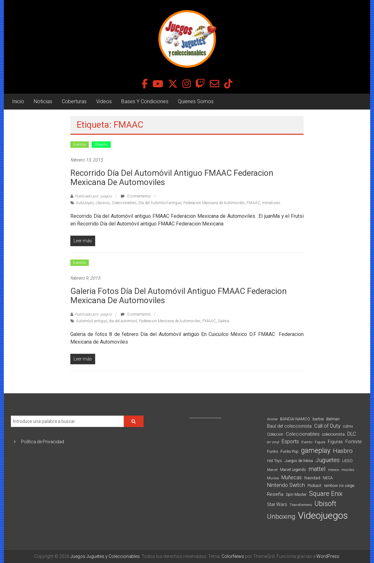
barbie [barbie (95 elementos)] (318, 419)
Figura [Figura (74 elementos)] (320, 442)
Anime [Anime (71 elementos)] (272, 419)
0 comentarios (136, 196)
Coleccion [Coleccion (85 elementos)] (275, 434)
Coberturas (74, 101)
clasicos (103, 203)
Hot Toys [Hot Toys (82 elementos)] (274, 461)
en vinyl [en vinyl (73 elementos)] (273, 442)
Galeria (223, 321)
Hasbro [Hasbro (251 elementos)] (343, 450)
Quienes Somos (196, 101)
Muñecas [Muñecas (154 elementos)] (291, 477)
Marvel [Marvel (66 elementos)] (272, 470)
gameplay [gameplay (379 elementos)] (315, 450)
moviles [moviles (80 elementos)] (348, 469)
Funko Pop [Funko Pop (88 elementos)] (289, 451)
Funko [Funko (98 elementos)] (272, 451)
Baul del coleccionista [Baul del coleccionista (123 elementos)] (289, 426)
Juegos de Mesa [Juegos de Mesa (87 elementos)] (299, 461)
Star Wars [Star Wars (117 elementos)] (277, 504)
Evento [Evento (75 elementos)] (306, 442)
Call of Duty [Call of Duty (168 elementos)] (327, 426)
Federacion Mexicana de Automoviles (214, 203)
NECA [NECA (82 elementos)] (328, 478)
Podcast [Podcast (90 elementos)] (314, 485)
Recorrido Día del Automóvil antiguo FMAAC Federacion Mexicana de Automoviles (171, 177)
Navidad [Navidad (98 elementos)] (312, 477)
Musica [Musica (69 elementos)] (273, 478)
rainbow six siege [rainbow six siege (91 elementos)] (339, 485)
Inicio (18, 101)
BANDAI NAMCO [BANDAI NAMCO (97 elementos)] (295, 419)
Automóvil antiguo (91, 321)
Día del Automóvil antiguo (159, 203)
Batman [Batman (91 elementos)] (333, 419)
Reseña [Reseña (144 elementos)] (275, 494)
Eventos (79, 144)
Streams (101, 144)
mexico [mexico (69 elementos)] (333, 470)
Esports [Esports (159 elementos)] (290, 441)
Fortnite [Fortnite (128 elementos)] (353, 442)
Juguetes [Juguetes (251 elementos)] (327, 460)
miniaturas (271, 203)
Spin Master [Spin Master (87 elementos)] (296, 494)
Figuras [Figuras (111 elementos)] (335, 441)
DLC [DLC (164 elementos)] (351, 434)
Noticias (43, 101)
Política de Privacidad (42, 441)
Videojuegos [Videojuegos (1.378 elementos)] (323, 515)
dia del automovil (123, 321)
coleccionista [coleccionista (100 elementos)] (333, 434)
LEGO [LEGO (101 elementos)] (347, 460)
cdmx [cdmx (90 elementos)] (348, 426)
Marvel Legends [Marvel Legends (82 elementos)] (293, 469)
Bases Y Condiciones (144, 101)
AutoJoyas (85, 203)
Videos (104, 101)
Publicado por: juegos (93, 196)
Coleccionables (124, 203)
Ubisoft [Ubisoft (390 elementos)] (325, 504)
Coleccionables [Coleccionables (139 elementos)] (303, 434)
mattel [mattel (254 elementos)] (317, 469)
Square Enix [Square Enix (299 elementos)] (325, 493)
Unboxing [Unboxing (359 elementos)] (281, 516)
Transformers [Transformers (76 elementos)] (301, 504)
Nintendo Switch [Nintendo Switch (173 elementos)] (286, 485)
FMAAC (253, 203)
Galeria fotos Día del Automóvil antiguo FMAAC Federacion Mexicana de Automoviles (178, 295)
